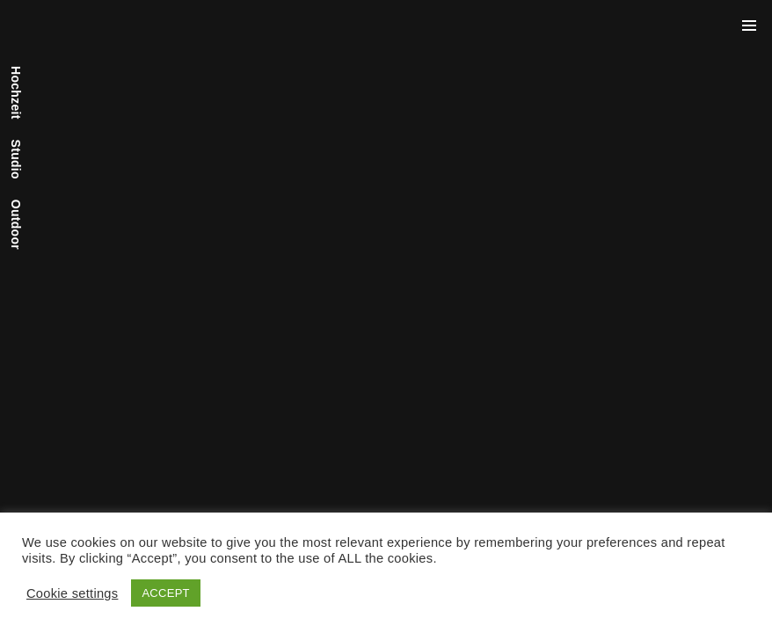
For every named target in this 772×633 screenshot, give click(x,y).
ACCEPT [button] (165, 593)
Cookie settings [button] (72, 593)
